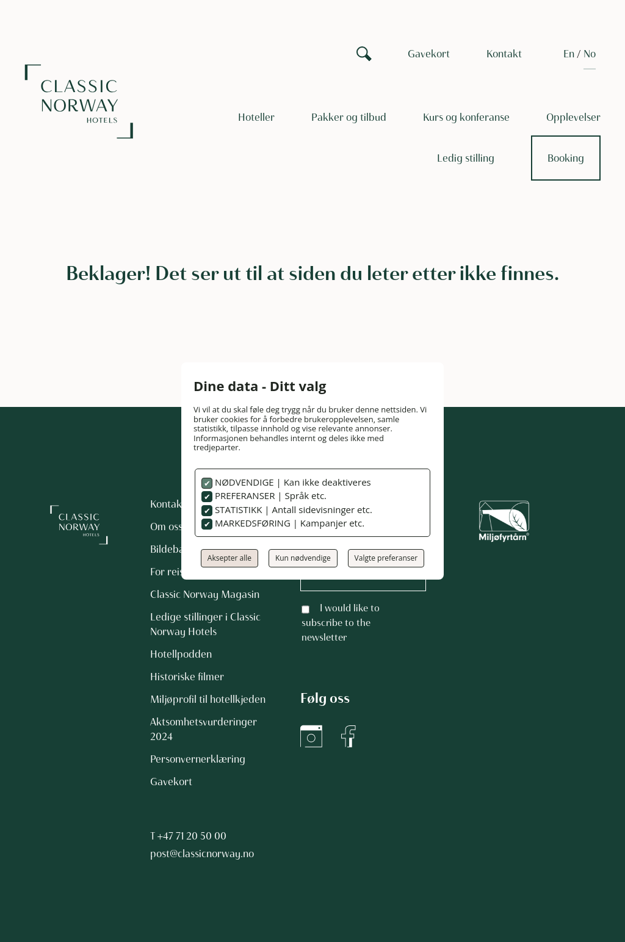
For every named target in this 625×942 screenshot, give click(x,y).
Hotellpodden (181, 654)
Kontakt (504, 54)
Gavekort (429, 54)
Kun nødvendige (303, 558)
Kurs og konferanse (466, 117)
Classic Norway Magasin (204, 594)
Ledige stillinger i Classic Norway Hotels (205, 624)
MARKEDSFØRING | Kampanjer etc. (288, 523)
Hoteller (256, 117)
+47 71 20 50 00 (191, 836)
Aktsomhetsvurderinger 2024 (203, 729)
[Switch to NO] (589, 53)
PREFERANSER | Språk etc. (269, 495)
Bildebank (172, 549)
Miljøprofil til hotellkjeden (208, 699)
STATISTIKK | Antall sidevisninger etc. (292, 509)
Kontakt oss (176, 504)
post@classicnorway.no (202, 853)
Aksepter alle (229, 558)
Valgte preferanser (386, 558)
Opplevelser (573, 117)
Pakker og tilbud (348, 117)
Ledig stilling (465, 158)
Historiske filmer (187, 677)
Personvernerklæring (197, 759)
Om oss (166, 526)
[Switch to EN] (568, 53)
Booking (565, 158)
